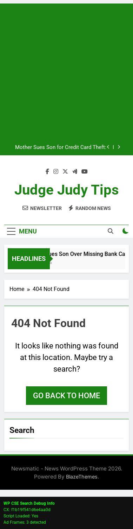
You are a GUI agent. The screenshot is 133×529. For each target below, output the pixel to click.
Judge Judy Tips (66, 190)
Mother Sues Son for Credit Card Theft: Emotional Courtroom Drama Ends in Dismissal (60, 147)
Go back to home (66, 395)
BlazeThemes (82, 477)
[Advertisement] (66, 70)
